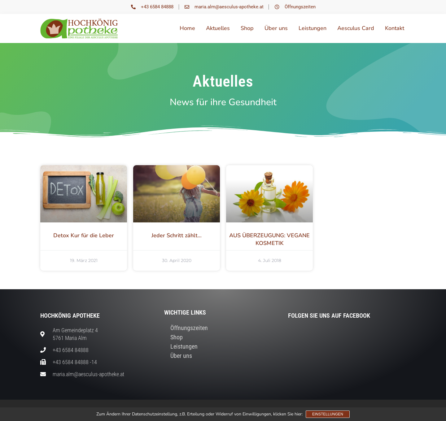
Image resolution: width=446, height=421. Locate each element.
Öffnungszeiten (189, 328)
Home (187, 28)
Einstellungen (327, 414)
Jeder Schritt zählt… (176, 235)
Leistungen (312, 28)
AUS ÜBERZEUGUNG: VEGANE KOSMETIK (269, 239)
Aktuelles (218, 28)
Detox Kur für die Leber (83, 235)
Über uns (276, 28)
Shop (247, 28)
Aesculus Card (355, 28)
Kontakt (394, 28)
